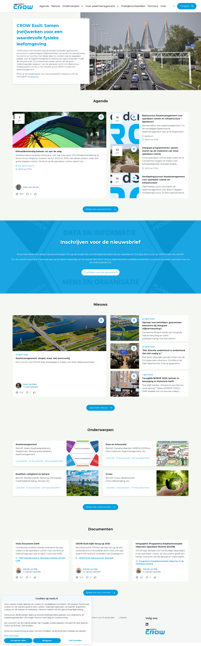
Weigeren (47, 640)
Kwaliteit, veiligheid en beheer (33, 474)
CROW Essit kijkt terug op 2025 (93, 543)
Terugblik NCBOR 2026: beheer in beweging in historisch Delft (160, 380)
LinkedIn (123, 617)
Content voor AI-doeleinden (102, 617)
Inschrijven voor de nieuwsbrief (100, 272)
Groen (109, 474)
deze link (34, 76)
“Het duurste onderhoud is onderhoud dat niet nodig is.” (163, 352)
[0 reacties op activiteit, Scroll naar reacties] (29, 194)
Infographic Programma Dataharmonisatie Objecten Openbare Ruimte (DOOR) (159, 545)
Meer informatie (11, 635)
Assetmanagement (26, 444)
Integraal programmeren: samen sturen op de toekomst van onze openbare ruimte (160, 151)
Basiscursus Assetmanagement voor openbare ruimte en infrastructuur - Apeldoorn (162, 118)
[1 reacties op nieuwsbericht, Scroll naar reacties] (28, 392)
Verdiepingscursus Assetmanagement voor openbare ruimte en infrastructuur (163, 179)
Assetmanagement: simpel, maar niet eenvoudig (43, 358)
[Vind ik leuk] (35, 194)
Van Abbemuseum (26, 166)
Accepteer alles (18, 640)
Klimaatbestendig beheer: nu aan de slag (39, 151)
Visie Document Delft (27, 543)
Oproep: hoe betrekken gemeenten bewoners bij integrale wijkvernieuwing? (162, 325)
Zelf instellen (75, 640)
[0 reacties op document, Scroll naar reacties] (28, 577)
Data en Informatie (116, 444)
